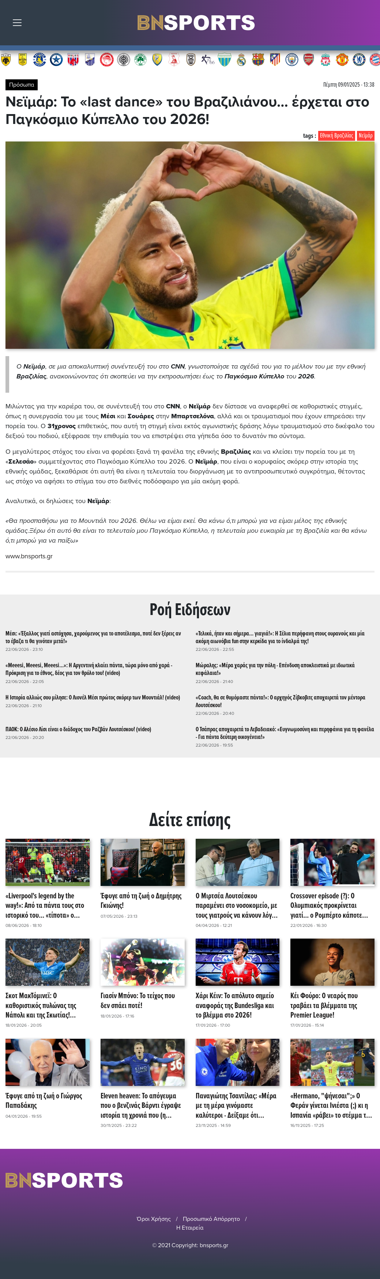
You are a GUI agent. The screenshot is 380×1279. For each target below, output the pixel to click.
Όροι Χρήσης (154, 1218)
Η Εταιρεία (189, 1227)
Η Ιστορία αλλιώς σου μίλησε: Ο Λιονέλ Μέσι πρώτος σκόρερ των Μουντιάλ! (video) (92, 697)
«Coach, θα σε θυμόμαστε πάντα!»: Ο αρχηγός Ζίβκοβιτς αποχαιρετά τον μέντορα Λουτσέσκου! (280, 701)
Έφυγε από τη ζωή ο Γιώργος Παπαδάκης (43, 1101)
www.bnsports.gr (29, 556)
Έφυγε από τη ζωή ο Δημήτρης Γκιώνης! (141, 901)
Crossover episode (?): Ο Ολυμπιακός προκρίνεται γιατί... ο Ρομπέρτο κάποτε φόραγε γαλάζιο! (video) (326, 905)
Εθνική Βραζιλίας (336, 136)
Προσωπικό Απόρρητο (211, 1218)
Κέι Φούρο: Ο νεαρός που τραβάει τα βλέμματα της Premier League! (324, 1005)
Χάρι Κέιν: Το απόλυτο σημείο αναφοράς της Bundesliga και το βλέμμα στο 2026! (235, 1005)
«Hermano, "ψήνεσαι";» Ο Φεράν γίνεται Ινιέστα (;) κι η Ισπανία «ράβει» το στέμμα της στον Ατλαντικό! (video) (331, 1105)
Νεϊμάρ (366, 136)
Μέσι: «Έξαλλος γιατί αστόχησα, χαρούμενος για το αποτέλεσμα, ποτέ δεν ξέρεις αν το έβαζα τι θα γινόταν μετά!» (93, 637)
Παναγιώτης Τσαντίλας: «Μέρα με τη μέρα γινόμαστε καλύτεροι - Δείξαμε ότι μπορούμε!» (236, 1105)
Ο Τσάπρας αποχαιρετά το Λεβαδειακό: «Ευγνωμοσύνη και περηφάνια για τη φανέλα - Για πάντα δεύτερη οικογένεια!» (285, 733)
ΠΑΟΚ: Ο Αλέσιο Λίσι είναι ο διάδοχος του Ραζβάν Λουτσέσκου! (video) (78, 729)
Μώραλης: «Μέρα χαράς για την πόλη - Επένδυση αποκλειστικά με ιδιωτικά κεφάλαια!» (275, 669)
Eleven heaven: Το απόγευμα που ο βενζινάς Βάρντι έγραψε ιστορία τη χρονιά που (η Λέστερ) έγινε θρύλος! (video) (141, 1105)
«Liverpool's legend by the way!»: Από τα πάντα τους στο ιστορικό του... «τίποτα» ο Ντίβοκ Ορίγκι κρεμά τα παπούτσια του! (44, 905)
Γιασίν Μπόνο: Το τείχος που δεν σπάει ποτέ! (138, 1001)
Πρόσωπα (21, 84)
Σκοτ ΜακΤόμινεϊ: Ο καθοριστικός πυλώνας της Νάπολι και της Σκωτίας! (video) (40, 1005)
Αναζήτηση (369, 24)
